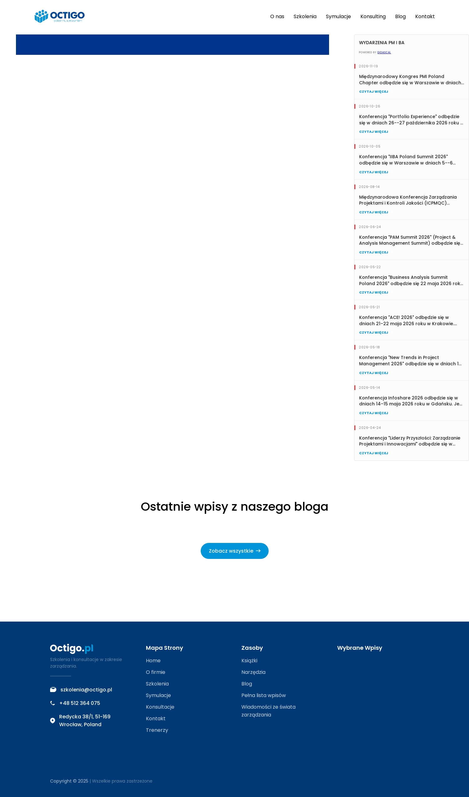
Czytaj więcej (376, 91)
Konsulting (373, 16)
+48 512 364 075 (75, 703)
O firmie (155, 672)
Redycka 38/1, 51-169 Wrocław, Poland (80, 720)
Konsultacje (160, 707)
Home (153, 660)
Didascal (384, 52)
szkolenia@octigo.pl (81, 689)
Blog (400, 16)
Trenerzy (157, 730)
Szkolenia (305, 16)
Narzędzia (253, 672)
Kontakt (425, 16)
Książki (249, 660)
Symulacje (338, 16)
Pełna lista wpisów (263, 695)
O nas (277, 16)
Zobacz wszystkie (234, 551)
